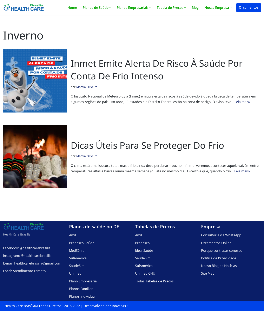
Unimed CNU (145, 273)
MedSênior (77, 250)
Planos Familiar (81, 288)
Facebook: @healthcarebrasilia (27, 248)
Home (72, 7)
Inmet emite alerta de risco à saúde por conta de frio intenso (157, 69)
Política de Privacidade (218, 258)
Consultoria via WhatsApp (221, 235)
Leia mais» (243, 102)
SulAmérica (78, 258)
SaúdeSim (77, 265)
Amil (72, 235)
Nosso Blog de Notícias (219, 265)
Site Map (207, 273)
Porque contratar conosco (221, 250)
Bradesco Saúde (81, 242)
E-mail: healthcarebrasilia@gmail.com (32, 263)
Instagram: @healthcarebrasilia (27, 255)
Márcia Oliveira (86, 87)
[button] (110, 7)
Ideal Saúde (144, 250)
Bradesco (142, 242)
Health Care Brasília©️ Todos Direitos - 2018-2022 (42, 306)
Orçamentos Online (216, 242)
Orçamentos (248, 7)
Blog (195, 7)
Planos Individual (82, 296)
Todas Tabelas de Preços (154, 281)
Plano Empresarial (83, 281)
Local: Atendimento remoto (24, 271)
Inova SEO (120, 306)
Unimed (75, 273)
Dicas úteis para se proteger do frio (147, 145)
